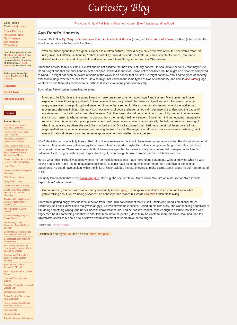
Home (130, 23)
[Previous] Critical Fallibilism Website (99, 23)
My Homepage (12, 38)
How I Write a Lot (12, 166)
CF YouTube (10, 45)
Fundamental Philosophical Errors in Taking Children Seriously (16, 258)
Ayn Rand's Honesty (58, 32)
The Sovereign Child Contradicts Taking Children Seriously (16, 225)
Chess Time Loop (12, 314)
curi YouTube (11, 41)
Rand (6, 76)
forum (67, 234)
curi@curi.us (19, 26)
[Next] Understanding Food (155, 23)
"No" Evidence (10, 310)
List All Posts (11, 92)
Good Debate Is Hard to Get (16, 146)
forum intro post (98, 234)
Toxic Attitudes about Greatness (18, 318)
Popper (18, 76)
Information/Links (14, 98)
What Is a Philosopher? (14, 292)
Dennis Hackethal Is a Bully (16, 185)
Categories (10, 85)
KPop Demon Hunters (14, 177)
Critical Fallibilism (13, 31)
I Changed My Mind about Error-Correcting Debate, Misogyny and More (15, 152)
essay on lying (89, 178)
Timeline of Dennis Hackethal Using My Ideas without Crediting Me (17, 202)
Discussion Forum (14, 35)
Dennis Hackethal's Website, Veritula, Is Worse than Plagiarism (17, 192)
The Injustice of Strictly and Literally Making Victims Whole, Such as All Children (18, 248)
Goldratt (8, 78)
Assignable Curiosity (13, 181)
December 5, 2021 (62, 225)
